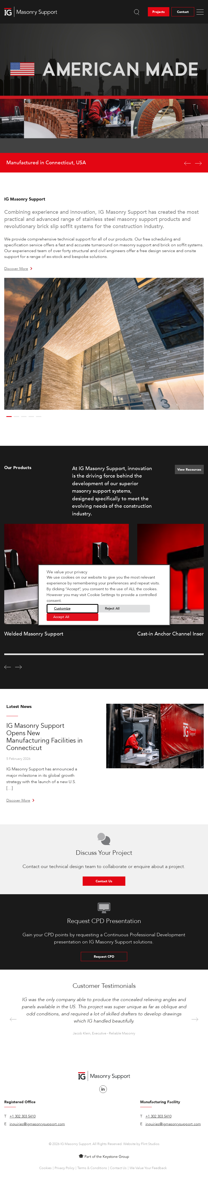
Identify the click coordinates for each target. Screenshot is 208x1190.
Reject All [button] (112, 608)
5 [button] (38, 416)
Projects (158, 12)
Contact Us (104, 881)
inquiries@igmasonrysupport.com (37, 1124)
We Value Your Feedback (148, 1168)
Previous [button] (13, 1020)
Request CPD (104, 957)
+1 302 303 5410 (23, 1116)
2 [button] (16, 416)
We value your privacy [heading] (67, 572)
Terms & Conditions (92, 1168)
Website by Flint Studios (141, 1144)
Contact (183, 12)
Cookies (45, 1168)
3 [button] (23, 416)
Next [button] (195, 1020)
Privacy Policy (64, 1168)
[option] (104, 98)
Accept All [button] (61, 617)
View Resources (189, 469)
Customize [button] (62, 608)
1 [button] (9, 416)
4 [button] (31, 416)
